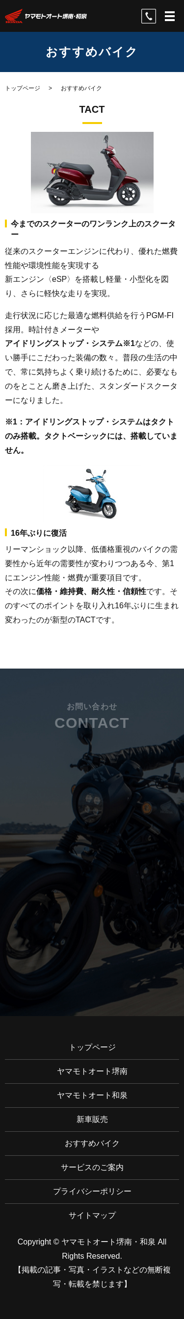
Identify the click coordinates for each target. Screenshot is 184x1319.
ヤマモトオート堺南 (92, 1071)
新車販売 (92, 1119)
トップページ (22, 88)
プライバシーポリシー (92, 1191)
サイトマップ (92, 1215)
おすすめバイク (92, 1143)
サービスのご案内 (92, 1167)
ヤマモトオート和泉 (92, 1095)
